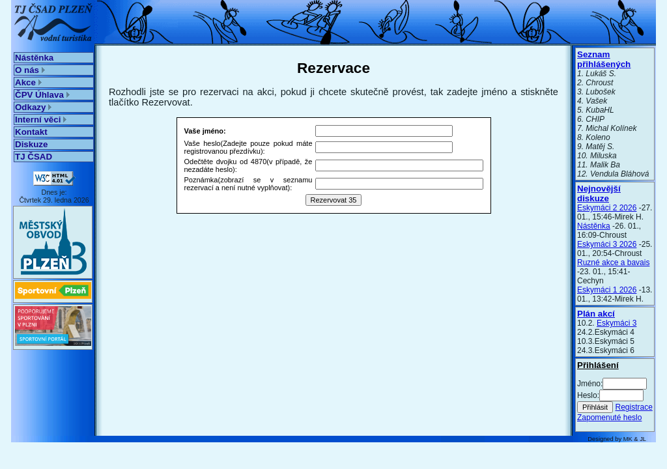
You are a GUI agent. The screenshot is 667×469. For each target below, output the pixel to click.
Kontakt (31, 132)
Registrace (633, 407)
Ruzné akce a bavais (613, 262)
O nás (30, 70)
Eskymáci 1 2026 (606, 289)
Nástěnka (34, 58)
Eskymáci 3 (616, 323)
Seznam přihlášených (604, 59)
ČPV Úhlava (42, 95)
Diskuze (31, 144)
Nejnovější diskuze (599, 193)
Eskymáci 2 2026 (606, 207)
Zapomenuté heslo (609, 417)
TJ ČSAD (33, 157)
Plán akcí (596, 314)
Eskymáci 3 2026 (606, 244)
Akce (28, 82)
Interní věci (40, 119)
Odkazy (33, 107)
